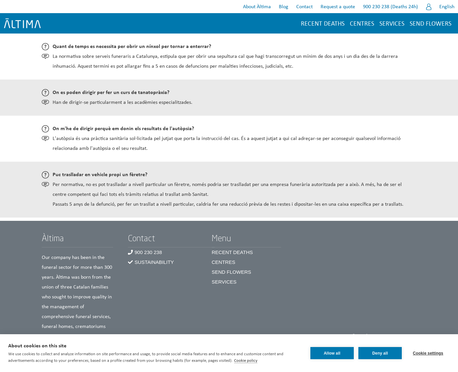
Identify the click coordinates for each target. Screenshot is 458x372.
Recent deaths (323, 24)
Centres (223, 262)
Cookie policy (245, 361)
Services (391, 24)
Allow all (332, 353)
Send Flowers (231, 272)
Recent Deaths (232, 252)
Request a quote (338, 7)
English (446, 7)
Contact (304, 7)
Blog (283, 7)
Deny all (380, 353)
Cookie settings (428, 353)
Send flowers (430, 24)
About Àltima (257, 7)
